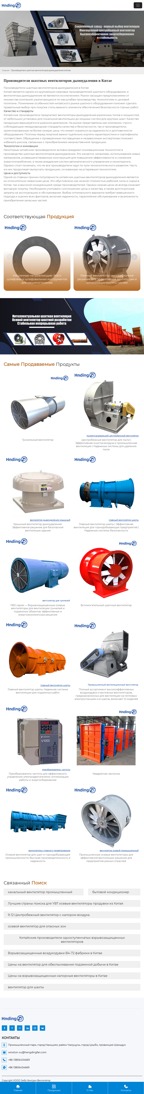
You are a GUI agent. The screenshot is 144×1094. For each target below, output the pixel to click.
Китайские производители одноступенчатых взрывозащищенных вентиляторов (72, 939)
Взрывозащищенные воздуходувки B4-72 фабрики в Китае (55, 953)
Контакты (126, 1088)
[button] (134, 257)
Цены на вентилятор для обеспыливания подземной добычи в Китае (63, 964)
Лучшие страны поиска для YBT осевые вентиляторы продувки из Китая (65, 903)
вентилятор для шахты (26, 987)
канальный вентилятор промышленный (40, 892)
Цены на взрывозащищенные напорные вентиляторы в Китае (57, 976)
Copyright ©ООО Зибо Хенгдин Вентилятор (26, 1080)
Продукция (54, 1088)
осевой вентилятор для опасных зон (37, 926)
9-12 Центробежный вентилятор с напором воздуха (49, 915)
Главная (5, 70)
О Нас (90, 1088)
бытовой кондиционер (110, 892)
